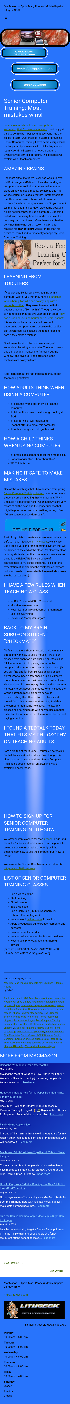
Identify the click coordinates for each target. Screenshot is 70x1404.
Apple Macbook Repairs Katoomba (47, 998)
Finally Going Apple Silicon (15, 1124)
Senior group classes (32, 1039)
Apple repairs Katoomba (44, 1001)
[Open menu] (6, 18)
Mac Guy (17, 1024)
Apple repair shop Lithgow (17, 1001)
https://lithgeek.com (16, 1294)
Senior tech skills (52, 1039)
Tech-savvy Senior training (17, 1042)
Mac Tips (8, 983)
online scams (34, 919)
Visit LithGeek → (14, 1263)
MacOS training (45, 1028)
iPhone (48, 839)
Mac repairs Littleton (25, 1028)
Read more (29, 1082)
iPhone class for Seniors (25, 1016)
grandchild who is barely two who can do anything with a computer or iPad (32, 301)
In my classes (40, 541)
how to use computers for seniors (38, 1005)
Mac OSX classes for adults (37, 1024)
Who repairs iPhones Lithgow (40, 1046)
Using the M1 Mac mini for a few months (24, 1065)
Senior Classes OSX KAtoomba (37, 1035)
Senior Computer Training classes (24, 493)
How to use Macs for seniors (43, 1009)
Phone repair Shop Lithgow (30, 1031)
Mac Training (21, 983)
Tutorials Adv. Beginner (41, 983)
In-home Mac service (31, 1013)
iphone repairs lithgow (23, 1020)
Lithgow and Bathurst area (19, 868)
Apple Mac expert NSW (16, 998)
